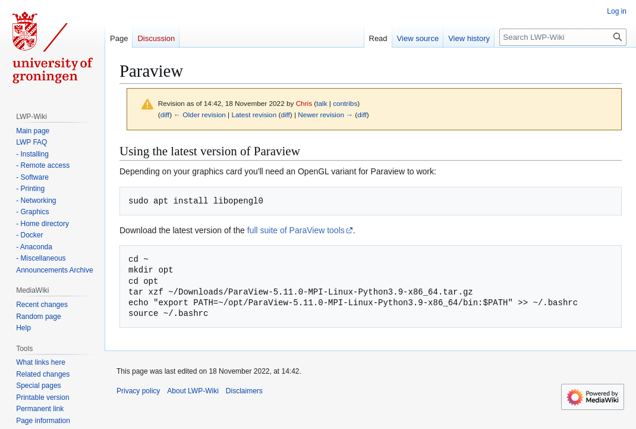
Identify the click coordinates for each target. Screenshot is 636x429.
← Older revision (200, 114)
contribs (345, 103)
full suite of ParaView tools (296, 230)
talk (321, 103)
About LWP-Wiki (192, 391)
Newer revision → (325, 114)
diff (164, 114)
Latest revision (253, 114)
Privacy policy (138, 391)
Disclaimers (244, 391)
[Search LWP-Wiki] (562, 37)
